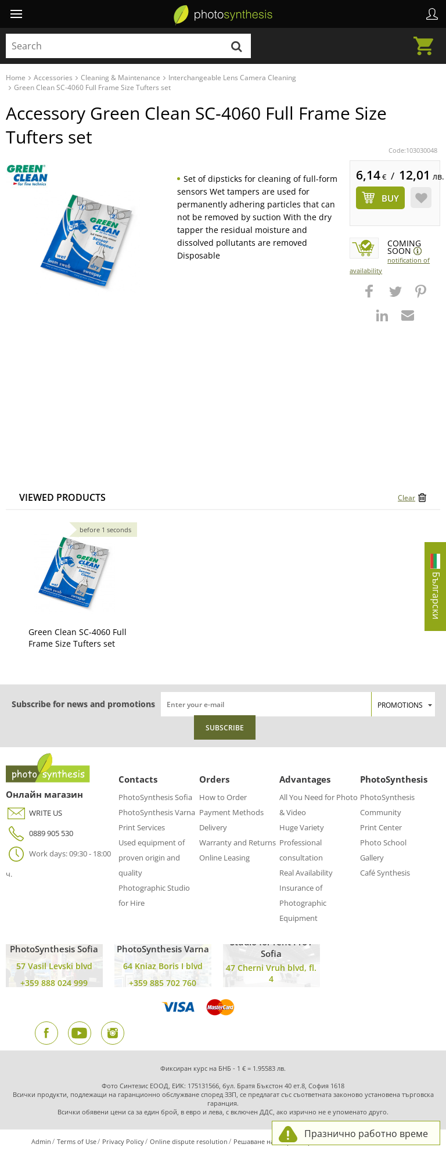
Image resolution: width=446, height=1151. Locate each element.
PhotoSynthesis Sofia (155, 797)
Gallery (372, 857)
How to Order (223, 797)
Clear (406, 498)
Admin (41, 1141)
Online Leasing (224, 857)
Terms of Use (76, 1141)
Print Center (381, 827)
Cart (426, 39)
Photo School (383, 842)
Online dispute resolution (189, 1141)
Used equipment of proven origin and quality (151, 857)
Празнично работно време (366, 1133)
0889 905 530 (39, 833)
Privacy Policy (123, 1141)
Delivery (213, 827)
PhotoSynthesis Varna (156, 812)
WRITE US (34, 813)
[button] (370, 297)
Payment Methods (231, 812)
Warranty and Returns (237, 842)
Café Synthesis (385, 872)
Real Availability (306, 872)
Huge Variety (301, 827)
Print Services (141, 827)
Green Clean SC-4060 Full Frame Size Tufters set (77, 637)
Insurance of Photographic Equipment (302, 903)
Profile (432, 14)
